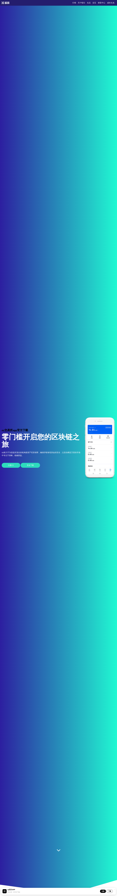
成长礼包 (110, 3)
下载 (109, 891)
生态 (89, 3)
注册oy (11, 465)
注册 (103, 891)
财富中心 (101, 3)
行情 (74, 3)
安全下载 (30, 465)
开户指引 (81, 3)
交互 (94, 3)
